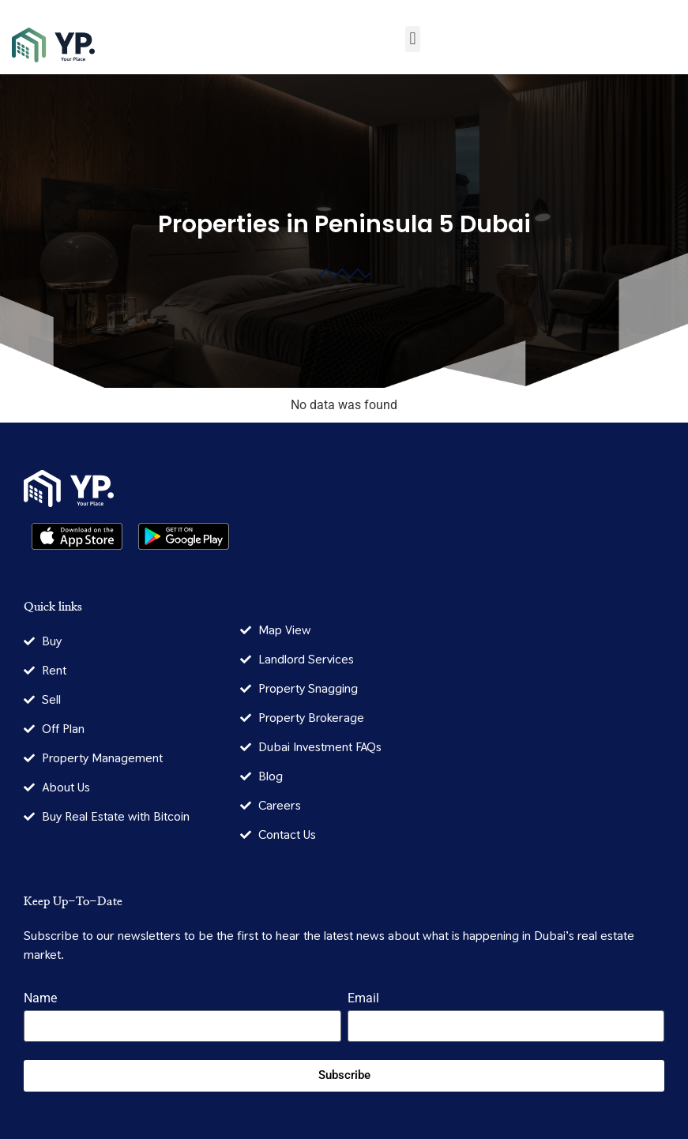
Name (40, 999)
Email (363, 999)
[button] (412, 39)
